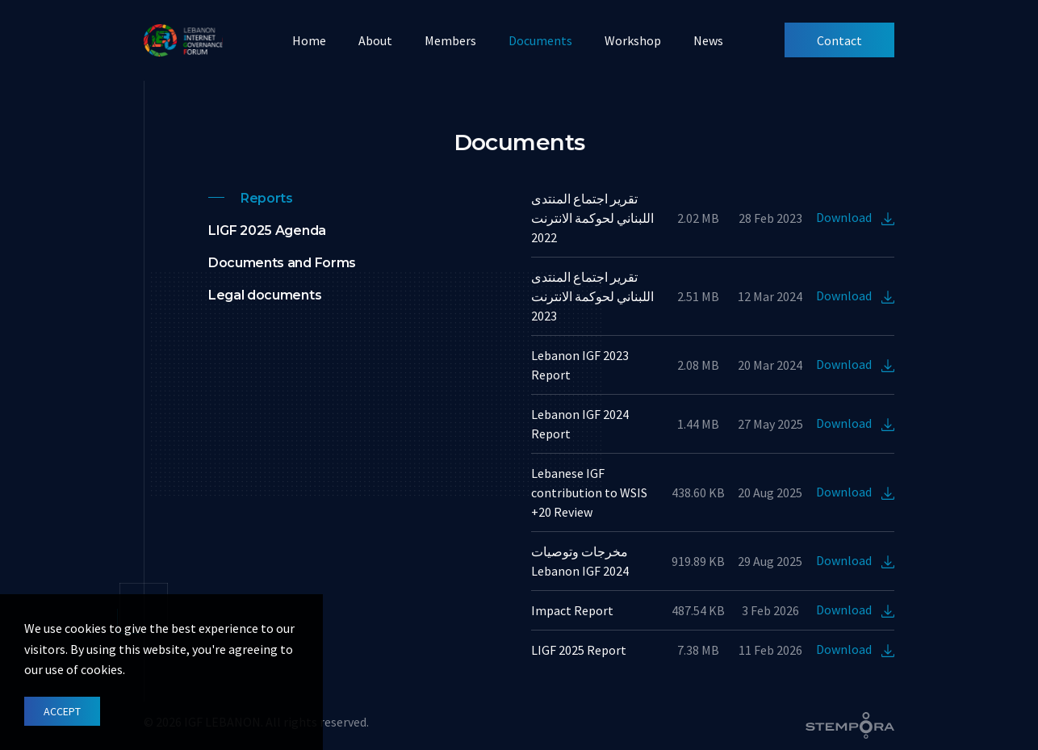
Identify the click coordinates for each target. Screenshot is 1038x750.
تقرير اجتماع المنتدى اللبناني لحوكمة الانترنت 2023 (592, 296)
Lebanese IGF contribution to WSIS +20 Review (589, 492)
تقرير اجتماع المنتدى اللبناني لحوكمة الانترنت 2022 (592, 218)
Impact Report (572, 610)
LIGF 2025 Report (578, 650)
